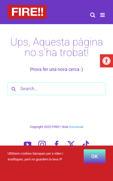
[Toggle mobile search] (92, 15)
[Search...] (56, 88)
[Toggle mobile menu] (102, 15)
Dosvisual (76, 139)
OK (94, 156)
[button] (106, 60)
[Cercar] (14, 88)
